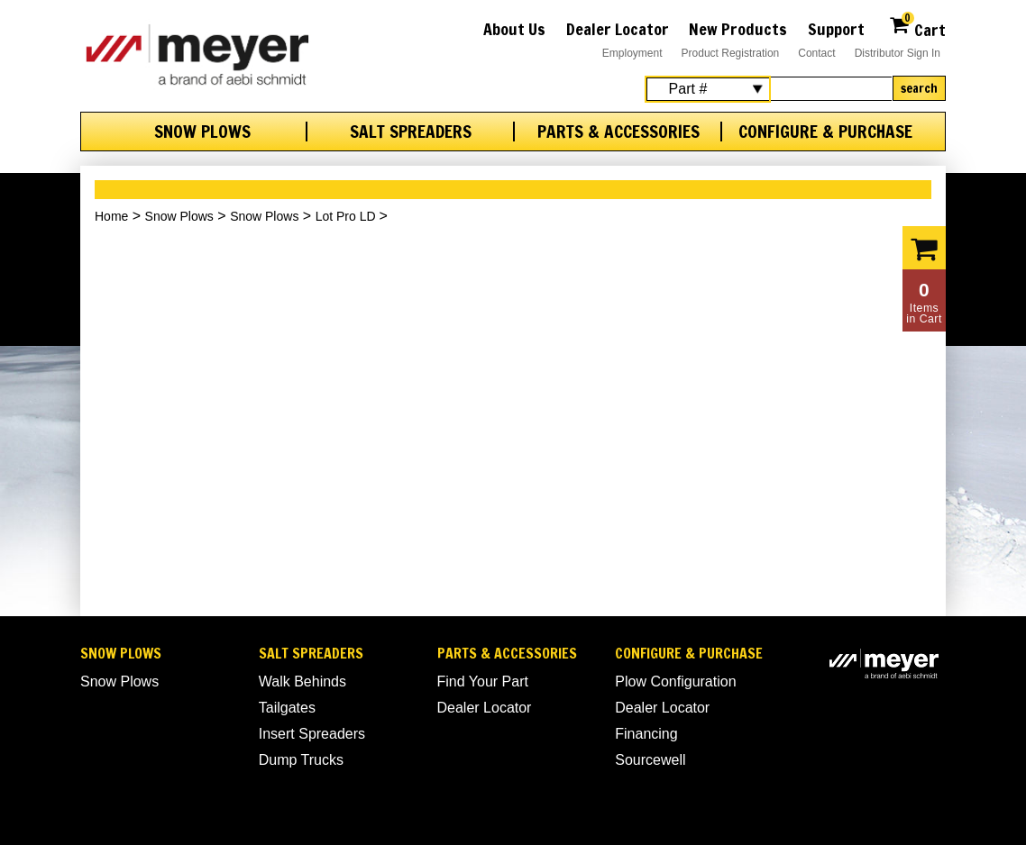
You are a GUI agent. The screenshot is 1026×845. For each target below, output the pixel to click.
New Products (738, 29)
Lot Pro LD (348, 216)
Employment (632, 53)
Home (111, 216)
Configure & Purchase (825, 132)
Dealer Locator (617, 29)
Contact (816, 53)
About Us (514, 29)
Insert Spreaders (312, 733)
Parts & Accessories (618, 132)
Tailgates (287, 707)
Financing (646, 733)
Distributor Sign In (897, 53)
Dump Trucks (301, 760)
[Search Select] (707, 89)
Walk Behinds (302, 681)
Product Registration (731, 53)
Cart (917, 27)
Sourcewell (650, 760)
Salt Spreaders (411, 132)
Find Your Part (482, 681)
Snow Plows (202, 132)
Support (836, 29)
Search (919, 88)
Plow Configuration (675, 681)
